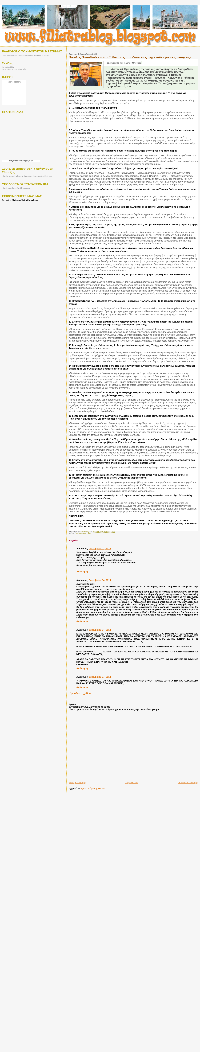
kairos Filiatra (14, 82)
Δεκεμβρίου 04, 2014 (100, 580)
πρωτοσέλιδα (16, 161)
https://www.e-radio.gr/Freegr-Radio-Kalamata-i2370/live (25, 55)
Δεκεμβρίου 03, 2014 (100, 548)
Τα (10, 161)
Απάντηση (82, 571)
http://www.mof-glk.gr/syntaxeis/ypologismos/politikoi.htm (27, 176)
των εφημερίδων (27, 161)
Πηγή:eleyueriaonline (83, 533)
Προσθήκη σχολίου (80, 693)
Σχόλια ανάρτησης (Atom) (92, 788)
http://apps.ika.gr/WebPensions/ (16, 188)
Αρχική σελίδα (131, 782)
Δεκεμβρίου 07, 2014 (100, 677)
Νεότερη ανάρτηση (77, 782)
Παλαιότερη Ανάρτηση (188, 782)
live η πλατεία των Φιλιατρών (14, 69)
